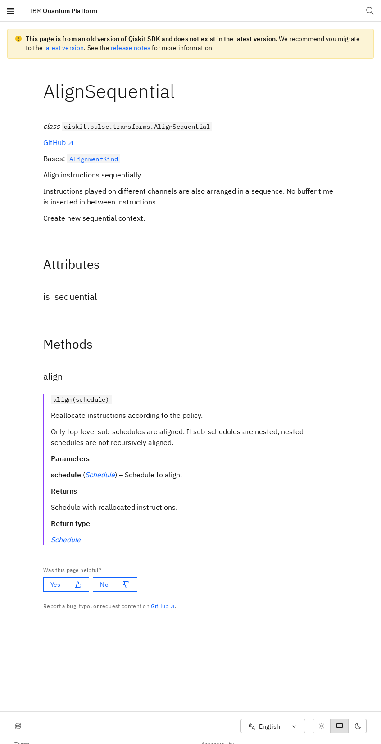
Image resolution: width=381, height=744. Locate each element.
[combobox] (273, 726)
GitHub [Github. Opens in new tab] (163, 606)
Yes (66, 585)
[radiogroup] (340, 726)
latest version (64, 48)
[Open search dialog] (370, 11)
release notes (130, 48)
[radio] (322, 726)
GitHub (58, 142)
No (114, 585)
